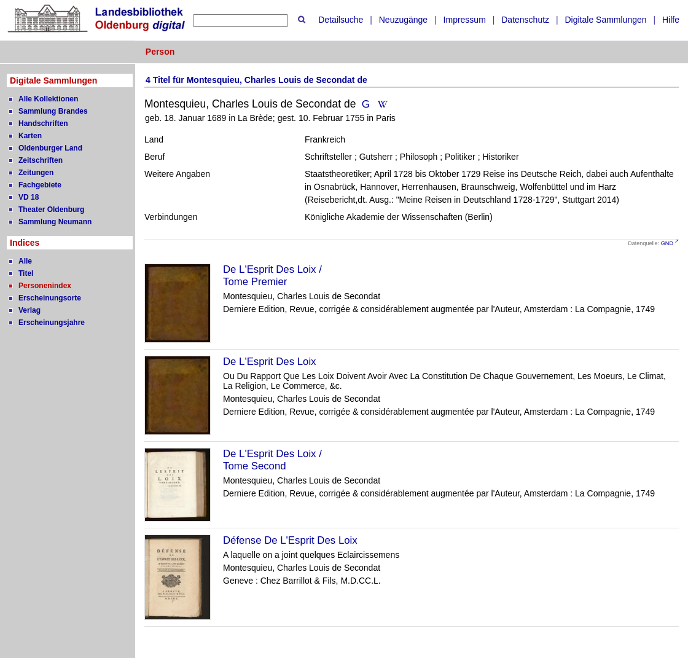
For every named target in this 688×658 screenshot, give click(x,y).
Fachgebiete (39, 185)
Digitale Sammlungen (605, 20)
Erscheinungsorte (49, 298)
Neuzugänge (403, 20)
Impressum (465, 20)
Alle (25, 261)
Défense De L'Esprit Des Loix (290, 540)
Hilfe (670, 20)
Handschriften (43, 123)
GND (667, 243)
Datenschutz (525, 20)
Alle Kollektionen (48, 99)
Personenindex (44, 285)
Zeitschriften (40, 160)
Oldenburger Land (50, 148)
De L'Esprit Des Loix (269, 361)
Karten (30, 135)
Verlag (29, 310)
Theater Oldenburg (51, 209)
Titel (25, 273)
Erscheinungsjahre (51, 322)
